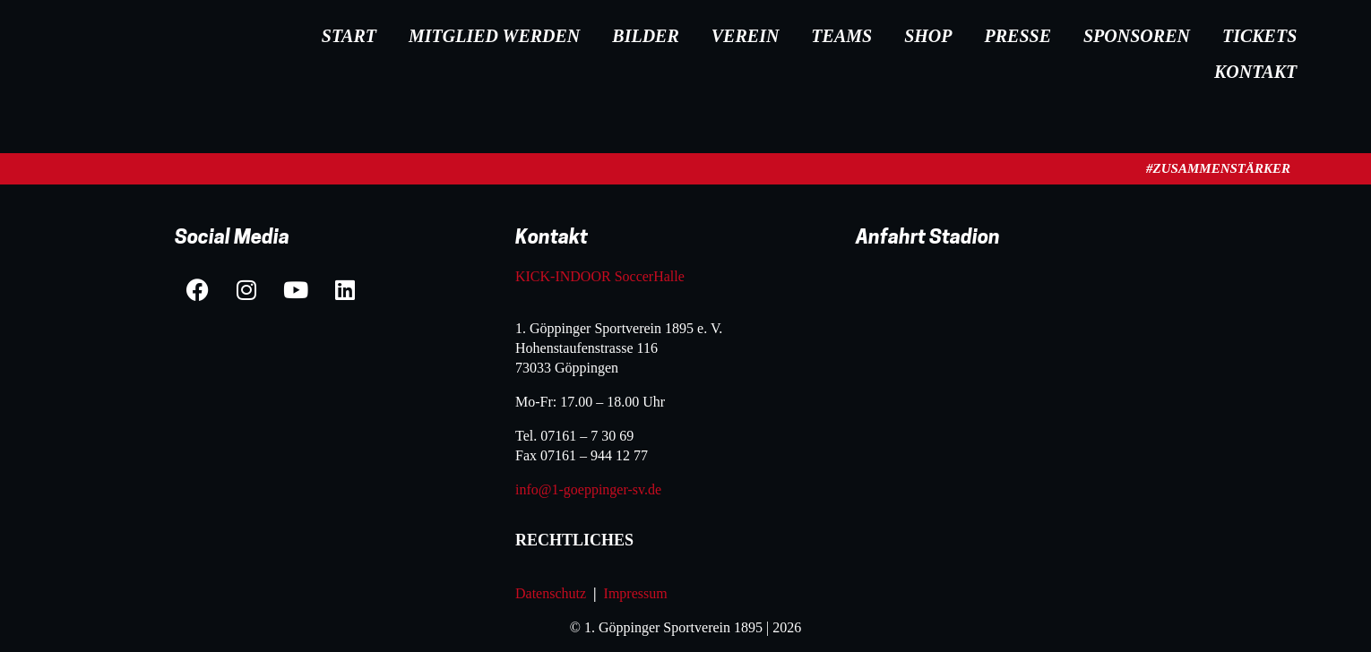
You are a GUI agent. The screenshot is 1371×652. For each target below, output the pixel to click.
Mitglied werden (494, 36)
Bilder (645, 36)
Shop (928, 36)
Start (349, 36)
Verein (745, 36)
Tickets (1259, 36)
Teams (841, 36)
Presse (1018, 36)
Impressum (637, 593)
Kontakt (1255, 72)
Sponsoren (1136, 36)
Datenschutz (550, 593)
